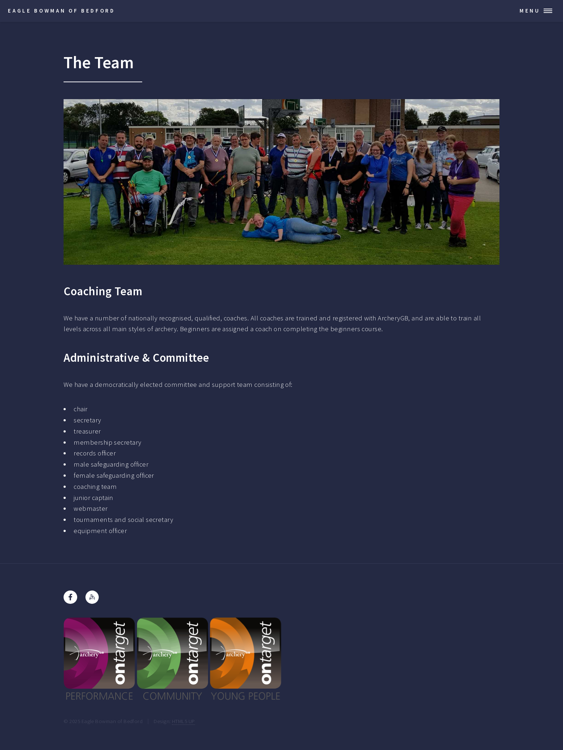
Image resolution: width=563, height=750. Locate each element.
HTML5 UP (183, 721)
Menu (530, 10)
